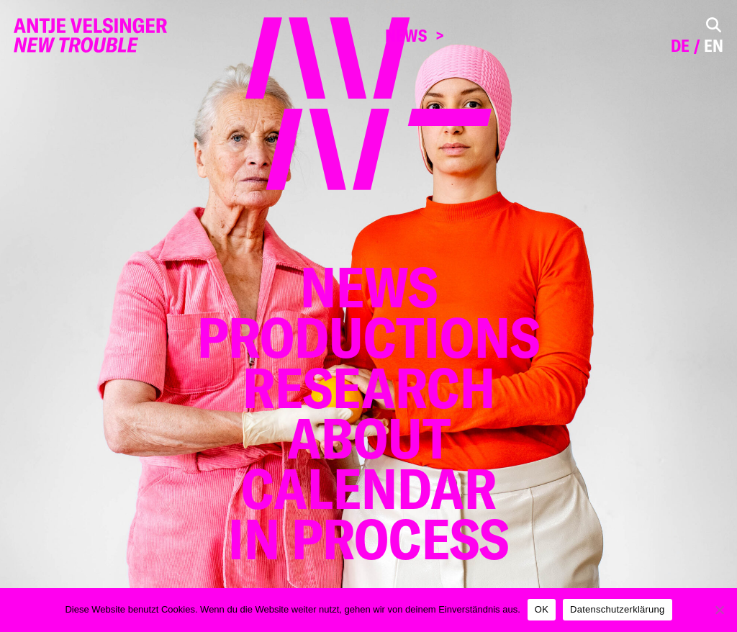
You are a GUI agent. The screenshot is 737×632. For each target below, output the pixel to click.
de (680, 45)
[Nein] (719, 609)
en (713, 45)
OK (541, 609)
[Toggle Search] (713, 24)
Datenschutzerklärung (617, 609)
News (406, 35)
